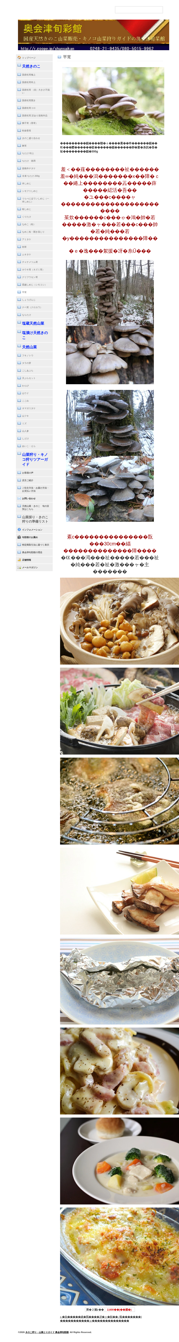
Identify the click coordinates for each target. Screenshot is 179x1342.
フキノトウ (27, 355)
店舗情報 (26, 560)
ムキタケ (26, 254)
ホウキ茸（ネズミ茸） (33, 269)
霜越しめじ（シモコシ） (34, 284)
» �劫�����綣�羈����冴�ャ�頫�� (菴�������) (101, 1316)
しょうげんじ (29, 300)
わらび (25, 385)
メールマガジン (30, 567)
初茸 (24, 247)
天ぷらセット (29, 378)
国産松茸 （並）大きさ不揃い (36, 91)
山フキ (25, 416)
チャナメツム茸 (30, 262)
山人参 (25, 431)
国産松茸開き (29, 100)
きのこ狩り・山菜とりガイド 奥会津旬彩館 (47, 1332)
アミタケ (26, 239)
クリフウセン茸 (30, 277)
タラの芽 (26, 363)
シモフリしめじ (30, 191)
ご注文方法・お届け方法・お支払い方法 (35, 489)
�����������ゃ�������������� (94, 1320)
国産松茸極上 (29, 74)
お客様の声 (27, 473)
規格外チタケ (29, 168)
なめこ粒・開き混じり (33, 232)
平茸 (24, 292)
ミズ (24, 423)
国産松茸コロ (29, 108)
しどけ (25, 438)
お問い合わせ (29, 498)
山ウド (25, 393)
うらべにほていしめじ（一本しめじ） (35, 200)
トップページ (29, 58)
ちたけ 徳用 (29, 161)
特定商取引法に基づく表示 (35, 545)
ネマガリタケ (29, 408)
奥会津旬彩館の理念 (32, 552)
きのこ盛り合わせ (31, 138)
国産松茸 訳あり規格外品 (34, 115)
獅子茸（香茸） (30, 123)
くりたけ (26, 216)
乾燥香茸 (26, 130)
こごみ (25, 401)
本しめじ (26, 183)
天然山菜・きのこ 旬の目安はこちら (35, 507)
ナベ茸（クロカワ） (32, 307)
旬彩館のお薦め (30, 537)
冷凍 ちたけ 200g (31, 176)
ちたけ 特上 (28, 153)
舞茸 (24, 145)
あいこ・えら (29, 446)
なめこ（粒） (29, 224)
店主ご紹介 (27, 480)
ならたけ (26, 315)
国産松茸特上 (29, 82)
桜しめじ (26, 209)
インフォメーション (32, 529)
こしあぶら (27, 370)
